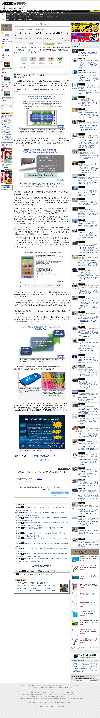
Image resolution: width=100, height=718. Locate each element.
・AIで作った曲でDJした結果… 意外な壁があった (6, 117)
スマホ (59, 10)
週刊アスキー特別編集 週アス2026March (7, 166)
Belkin (57, 16)
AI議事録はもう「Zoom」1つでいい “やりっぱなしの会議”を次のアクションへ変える (88, 92)
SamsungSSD (29, 16)
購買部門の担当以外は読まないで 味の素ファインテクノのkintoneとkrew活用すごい (89, 214)
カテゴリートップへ (64, 469)
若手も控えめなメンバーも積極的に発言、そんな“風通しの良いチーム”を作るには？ (88, 523)
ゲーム (70, 10)
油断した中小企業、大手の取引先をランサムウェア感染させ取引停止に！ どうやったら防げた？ (88, 435)
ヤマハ (57, 17)
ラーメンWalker (20, 698)
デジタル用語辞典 (48, 696)
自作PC (47, 10)
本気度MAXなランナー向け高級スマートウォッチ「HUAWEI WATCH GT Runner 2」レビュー (88, 511)
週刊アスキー (30, 12)
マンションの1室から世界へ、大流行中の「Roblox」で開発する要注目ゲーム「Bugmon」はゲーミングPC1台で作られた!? (88, 169)
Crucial (41, 16)
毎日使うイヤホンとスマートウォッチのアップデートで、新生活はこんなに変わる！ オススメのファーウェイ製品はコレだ (88, 373)
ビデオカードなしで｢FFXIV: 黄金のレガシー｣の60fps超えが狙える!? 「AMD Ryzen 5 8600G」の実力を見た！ (88, 543)
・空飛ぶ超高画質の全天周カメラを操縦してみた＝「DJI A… (6, 121)
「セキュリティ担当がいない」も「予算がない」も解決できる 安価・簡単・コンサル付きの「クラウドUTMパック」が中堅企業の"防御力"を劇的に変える (88, 144)
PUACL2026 (60, 12)
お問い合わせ (60, 702)
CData (41, 17)
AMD (14, 16)
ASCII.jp (7, 3)
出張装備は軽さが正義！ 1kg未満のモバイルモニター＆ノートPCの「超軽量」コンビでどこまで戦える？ (88, 533)
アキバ (54, 10)
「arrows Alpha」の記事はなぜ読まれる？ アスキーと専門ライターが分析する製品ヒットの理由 (88, 203)
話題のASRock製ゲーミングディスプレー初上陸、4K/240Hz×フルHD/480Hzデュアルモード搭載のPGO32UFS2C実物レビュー (88, 360)
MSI (36, 14)
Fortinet (52, 17)
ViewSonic (52, 16)
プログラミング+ (45, 12)
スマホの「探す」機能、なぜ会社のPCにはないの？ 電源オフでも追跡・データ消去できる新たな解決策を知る (88, 193)
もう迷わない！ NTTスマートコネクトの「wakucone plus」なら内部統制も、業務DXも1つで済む (88, 448)
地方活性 (55, 12)
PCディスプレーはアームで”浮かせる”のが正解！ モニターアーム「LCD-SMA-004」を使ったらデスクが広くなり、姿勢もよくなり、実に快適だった (88, 385)
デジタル (20, 3)
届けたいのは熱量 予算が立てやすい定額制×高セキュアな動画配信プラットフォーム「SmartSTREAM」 (88, 334)
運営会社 (53, 702)
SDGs (51, 12)
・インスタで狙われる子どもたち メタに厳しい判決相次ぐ (6, 136)
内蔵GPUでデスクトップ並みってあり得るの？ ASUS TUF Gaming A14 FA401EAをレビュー (88, 182)
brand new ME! (59, 691)
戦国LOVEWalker (79, 698)
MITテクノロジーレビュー (64, 696)
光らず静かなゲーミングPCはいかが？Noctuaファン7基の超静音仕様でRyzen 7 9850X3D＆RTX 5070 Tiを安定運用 (88, 410)
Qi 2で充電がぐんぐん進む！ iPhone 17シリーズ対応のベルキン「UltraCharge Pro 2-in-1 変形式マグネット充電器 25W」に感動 (88, 236)
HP (46, 14)
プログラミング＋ (58, 694)
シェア (31, 43)
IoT (9, 10)
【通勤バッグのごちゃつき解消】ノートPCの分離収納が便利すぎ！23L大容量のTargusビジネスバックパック (88, 128)
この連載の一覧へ (42, 565)
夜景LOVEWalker (54, 698)
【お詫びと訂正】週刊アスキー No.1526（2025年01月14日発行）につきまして (85, 671)
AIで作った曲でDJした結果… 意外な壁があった (32, 583)
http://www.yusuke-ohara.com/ (52, 39)
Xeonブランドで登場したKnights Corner (44, 456)
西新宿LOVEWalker (45, 698)
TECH (18, 10)
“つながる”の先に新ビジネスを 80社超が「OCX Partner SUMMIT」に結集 (88, 399)
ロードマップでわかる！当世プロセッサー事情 (28, 30)
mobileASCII (55, 696)
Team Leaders (51, 694)
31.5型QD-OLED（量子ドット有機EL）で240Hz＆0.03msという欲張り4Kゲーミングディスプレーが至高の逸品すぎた (88, 474)
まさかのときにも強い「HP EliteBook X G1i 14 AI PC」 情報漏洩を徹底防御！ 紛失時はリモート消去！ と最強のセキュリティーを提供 (88, 277)
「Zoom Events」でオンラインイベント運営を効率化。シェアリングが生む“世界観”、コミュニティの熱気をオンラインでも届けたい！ (88, 305)
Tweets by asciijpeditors (77, 44)
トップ (2, 10)
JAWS (8, 17)
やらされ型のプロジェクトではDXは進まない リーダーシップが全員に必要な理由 (87, 103)
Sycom (24, 14)
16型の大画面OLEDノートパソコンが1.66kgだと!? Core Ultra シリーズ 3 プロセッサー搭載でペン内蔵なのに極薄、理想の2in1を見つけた (88, 349)
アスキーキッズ (4, 12)
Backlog (47, 17)
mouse (13, 14)
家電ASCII (16, 12)
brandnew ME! (30, 20)
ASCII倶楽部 (95, 11)
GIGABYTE (25, 16)
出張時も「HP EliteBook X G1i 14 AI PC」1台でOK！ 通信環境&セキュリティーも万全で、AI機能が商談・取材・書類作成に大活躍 (88, 263)
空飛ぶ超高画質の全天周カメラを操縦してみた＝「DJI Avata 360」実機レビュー (42, 585)
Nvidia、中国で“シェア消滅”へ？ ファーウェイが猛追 (33, 588)
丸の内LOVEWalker (71, 698)
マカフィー (8, 19)
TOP (21, 685)
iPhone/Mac (31, 10)
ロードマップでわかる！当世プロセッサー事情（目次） (37, 574)
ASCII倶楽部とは (8, 139)
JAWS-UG (38, 689)
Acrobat (14, 17)
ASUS (41, 14)
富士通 (8, 14)
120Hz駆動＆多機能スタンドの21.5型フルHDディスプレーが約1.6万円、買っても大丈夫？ (87, 225)
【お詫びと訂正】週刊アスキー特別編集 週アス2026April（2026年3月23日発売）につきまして (85, 664)
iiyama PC (47, 687)
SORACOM (44, 692)
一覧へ (96, 660)
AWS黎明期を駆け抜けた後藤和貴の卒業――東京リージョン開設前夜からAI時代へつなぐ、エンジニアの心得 (88, 497)
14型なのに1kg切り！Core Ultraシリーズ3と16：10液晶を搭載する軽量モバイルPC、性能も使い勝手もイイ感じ (88, 65)
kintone (19, 17)
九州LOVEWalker (62, 698)
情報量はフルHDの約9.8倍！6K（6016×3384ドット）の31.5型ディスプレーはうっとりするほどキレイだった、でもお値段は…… (88, 115)
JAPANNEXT (19, 19)
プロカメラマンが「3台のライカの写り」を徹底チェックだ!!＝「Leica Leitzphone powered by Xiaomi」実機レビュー (54, 590)
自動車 (37, 10)
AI (6, 10)
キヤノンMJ (14, 19)
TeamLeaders (37, 12)
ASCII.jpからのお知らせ (78, 660)
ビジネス (13, 10)
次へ (46, 24)
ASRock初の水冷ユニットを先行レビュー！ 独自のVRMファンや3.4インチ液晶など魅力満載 (88, 483)
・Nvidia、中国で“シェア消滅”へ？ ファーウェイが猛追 (6, 126)
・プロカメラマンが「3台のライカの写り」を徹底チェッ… (6, 131)
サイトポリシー (33, 702)
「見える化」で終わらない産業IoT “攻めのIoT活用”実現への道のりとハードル (88, 53)
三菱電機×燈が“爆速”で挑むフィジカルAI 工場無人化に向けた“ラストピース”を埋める (88, 157)
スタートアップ (64, 10)
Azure (25, 17)
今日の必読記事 (33, 696)
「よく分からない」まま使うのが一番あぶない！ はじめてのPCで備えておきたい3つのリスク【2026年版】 (88, 421)
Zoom (63, 17)
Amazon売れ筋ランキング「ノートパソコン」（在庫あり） (6, 27)
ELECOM (8, 16)
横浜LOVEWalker (36, 698)
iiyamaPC (19, 14)
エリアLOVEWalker (28, 698)
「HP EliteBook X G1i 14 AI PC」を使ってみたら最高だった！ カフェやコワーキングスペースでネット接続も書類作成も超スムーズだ (88, 250)
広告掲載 (67, 702)
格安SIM (10, 12)
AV (51, 10)
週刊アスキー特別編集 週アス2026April (7, 145)
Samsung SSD (30, 692)
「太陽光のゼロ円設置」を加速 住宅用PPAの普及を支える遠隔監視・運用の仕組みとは (88, 292)
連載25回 (52, 292)
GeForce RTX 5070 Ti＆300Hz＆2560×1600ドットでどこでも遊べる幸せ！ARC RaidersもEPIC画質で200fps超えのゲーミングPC (88, 78)
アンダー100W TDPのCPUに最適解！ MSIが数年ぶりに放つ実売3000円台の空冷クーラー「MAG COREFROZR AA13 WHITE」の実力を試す (88, 320)
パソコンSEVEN (30, 14)
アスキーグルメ (23, 12)
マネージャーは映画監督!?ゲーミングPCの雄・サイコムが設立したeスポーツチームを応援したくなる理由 (88, 462)
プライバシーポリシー (44, 702)
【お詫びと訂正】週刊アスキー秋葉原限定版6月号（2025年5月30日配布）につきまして (85, 667)
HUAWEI (47, 16)
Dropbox (35, 17)
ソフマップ (25, 19)
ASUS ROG (19, 16)
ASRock (36, 16)
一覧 (43, 43)
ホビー (42, 10)
